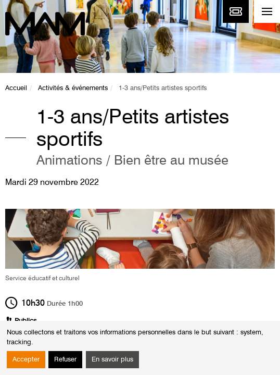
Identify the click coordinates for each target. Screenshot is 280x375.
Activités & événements (73, 88)
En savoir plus (112, 359)
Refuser (65, 359)
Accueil (16, 88)
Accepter (26, 359)
